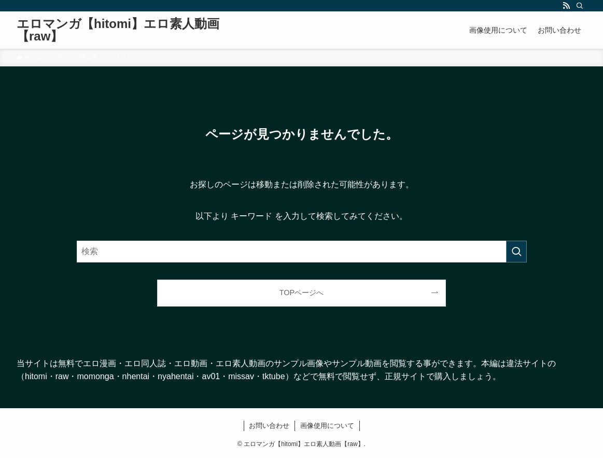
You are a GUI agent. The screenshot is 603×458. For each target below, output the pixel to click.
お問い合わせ (269, 425)
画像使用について (327, 425)
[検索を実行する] (516, 251)
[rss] (566, 5)
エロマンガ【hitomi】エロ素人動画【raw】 (118, 30)
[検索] (579, 5)
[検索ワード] (302, 251)
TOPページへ (301, 292)
